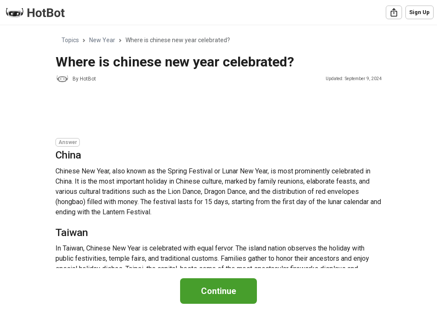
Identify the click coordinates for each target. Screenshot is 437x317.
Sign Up (419, 12)
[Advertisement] (210, 111)
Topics (70, 40)
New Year (102, 40)
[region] (218, 147)
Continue (218, 291)
